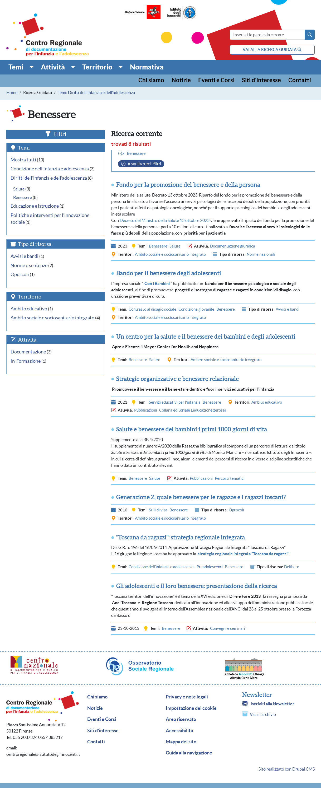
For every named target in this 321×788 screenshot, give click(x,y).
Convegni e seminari (227, 628)
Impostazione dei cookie (191, 708)
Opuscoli (236, 510)
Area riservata (181, 719)
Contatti (299, 80)
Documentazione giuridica (232, 246)
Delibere (291, 567)
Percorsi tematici (230, 478)
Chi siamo (151, 80)
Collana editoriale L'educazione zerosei (192, 410)
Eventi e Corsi (216, 80)
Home (11, 92)
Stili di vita (158, 510)
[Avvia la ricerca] (310, 35)
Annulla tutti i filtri (144, 163)
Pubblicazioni (145, 410)
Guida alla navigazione (189, 753)
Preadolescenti (210, 567)
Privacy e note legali (187, 697)
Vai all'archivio (263, 714)
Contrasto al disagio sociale (152, 309)
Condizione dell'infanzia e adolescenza (161, 567)
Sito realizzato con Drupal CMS (287, 769)
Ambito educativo (266, 402)
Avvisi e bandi (287, 309)
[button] (21, 67)
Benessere (158, 246)
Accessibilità (179, 730)
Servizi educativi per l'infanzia (175, 402)
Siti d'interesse (261, 80)
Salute (175, 246)
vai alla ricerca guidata (272, 49)
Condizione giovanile (196, 309)
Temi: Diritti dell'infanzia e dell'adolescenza (96, 92)
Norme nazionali (261, 254)
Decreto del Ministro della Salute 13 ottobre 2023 (165, 220)
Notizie (181, 80)
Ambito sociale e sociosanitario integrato (170, 254)
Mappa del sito (181, 741)
